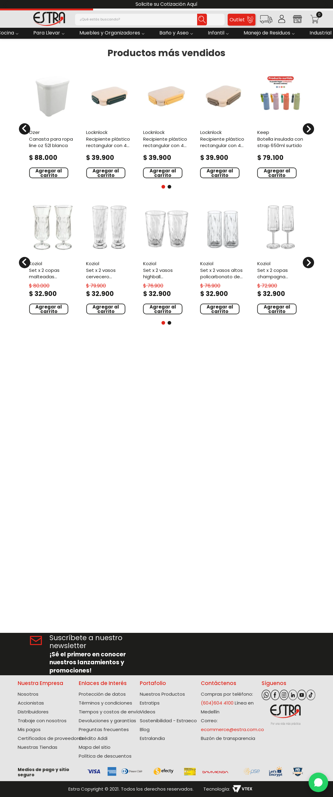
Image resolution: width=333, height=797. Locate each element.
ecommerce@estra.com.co (232, 729)
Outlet (241, 19)
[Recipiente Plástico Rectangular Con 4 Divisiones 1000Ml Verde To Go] (109, 125)
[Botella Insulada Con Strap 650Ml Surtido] (280, 125)
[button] (266, 21)
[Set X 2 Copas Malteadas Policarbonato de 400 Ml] (52, 258)
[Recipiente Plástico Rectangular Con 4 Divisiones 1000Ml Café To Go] (223, 125)
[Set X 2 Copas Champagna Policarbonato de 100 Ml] (280, 258)
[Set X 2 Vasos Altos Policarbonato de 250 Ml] (223, 258)
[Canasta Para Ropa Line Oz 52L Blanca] (52, 125)
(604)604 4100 (217, 703)
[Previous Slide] (7, 4)
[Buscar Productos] (202, 19)
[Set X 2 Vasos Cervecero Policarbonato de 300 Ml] (109, 258)
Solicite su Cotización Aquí (166, 4)
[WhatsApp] (318, 782)
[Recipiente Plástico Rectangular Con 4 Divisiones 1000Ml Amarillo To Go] (166, 125)
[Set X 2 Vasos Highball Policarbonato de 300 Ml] (166, 258)
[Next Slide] (326, 4)
